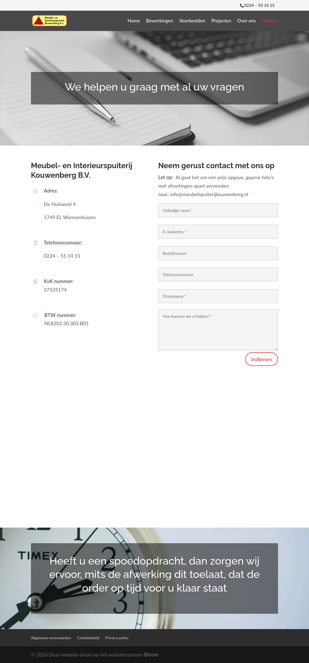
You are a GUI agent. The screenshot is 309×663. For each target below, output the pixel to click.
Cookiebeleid (88, 637)
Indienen (261, 359)
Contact (270, 21)
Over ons (246, 21)
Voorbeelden (192, 21)
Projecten (221, 21)
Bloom (151, 655)
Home (134, 21)
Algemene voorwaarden (51, 637)
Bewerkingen (159, 21)
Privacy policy (116, 637)
